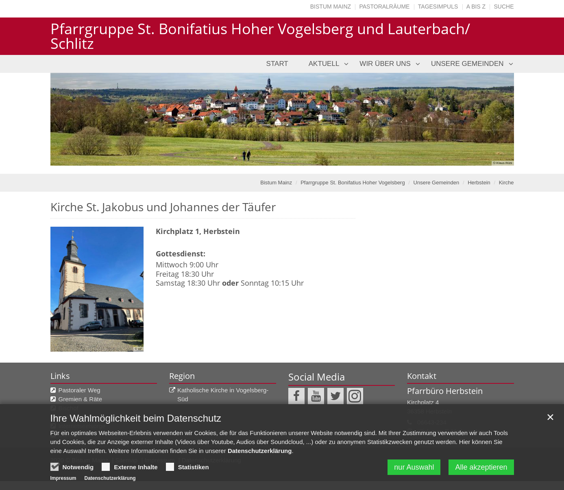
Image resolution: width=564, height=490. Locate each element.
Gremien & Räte (80, 399)
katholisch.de (76, 416)
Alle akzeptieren (481, 481)
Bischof (68, 408)
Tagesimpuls (438, 6)
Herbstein (479, 182)
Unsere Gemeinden (467, 64)
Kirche (506, 182)
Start (277, 64)
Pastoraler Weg (79, 390)
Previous (71, 119)
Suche (504, 6)
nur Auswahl (414, 481)
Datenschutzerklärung (260, 464)
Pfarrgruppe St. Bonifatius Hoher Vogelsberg (353, 182)
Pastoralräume (384, 6)
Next (494, 119)
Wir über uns (385, 64)
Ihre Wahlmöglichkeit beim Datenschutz (136, 431)
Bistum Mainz (330, 6)
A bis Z (476, 6)
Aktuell (324, 64)
